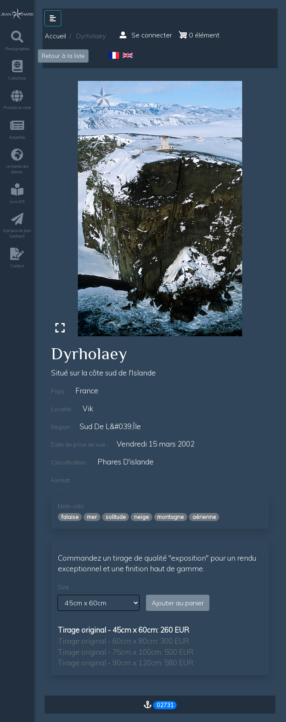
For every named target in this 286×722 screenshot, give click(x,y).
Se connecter (146, 35)
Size (63, 587)
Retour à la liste (63, 56)
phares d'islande (125, 461)
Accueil (55, 36)
